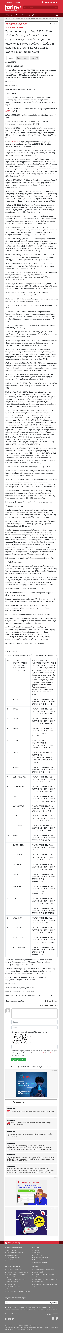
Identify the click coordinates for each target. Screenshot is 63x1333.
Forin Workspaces (12, 1260)
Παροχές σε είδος (39, 1272)
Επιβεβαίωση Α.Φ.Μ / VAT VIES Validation (45, 1279)
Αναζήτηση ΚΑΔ (38, 1282)
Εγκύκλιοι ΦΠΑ (11, 1284)
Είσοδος (53, 2)
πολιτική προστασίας (47, 1307)
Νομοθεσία (17, 15)
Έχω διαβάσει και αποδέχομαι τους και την (30, 1307)
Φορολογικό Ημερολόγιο (41, 1257)
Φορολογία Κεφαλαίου (13, 1286)
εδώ (43, 1053)
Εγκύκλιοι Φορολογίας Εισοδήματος (17, 1272)
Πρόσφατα (18, 1102)
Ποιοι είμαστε (31, 1327)
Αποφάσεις (26, 15)
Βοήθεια (17, 2)
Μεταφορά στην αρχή (14, 1243)
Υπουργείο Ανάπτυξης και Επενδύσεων (18, 1291)
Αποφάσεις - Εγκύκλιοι (12, 1266)
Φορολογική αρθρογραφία (15, 1253)
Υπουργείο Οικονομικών (14, 1269)
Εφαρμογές (35, 1266)
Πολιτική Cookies (17, 1329)
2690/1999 (9, 111)
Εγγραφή (45, 2)
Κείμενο (10, 58)
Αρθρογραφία (36, 15)
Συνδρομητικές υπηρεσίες (13, 1247)
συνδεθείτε (51, 1053)
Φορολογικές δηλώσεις (13, 1257)
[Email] (27, 1302)
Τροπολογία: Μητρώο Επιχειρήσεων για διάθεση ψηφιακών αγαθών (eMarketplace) (29, 1135)
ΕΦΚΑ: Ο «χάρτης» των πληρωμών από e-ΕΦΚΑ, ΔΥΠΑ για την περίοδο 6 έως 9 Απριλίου (29, 1124)
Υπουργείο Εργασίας (13, 1289)
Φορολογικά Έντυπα (40, 1260)
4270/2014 (16, 141)
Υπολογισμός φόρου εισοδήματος (44, 1269)
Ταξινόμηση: (48, 1005)
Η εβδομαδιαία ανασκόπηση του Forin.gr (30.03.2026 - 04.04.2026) (30, 1111)
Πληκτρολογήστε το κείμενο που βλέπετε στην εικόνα (29, 1032)
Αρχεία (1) (34, 58)
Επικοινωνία (9, 2)
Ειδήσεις (9, 15)
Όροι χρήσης (9, 1327)
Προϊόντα (16, 1327)
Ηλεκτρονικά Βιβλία (12, 1255)
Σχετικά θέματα (22, 58)
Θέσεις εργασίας (28, 1329)
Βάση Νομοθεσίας (12, 1250)
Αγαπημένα (37, 1252)
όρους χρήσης (32, 1307)
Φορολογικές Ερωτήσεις (41, 1255)
